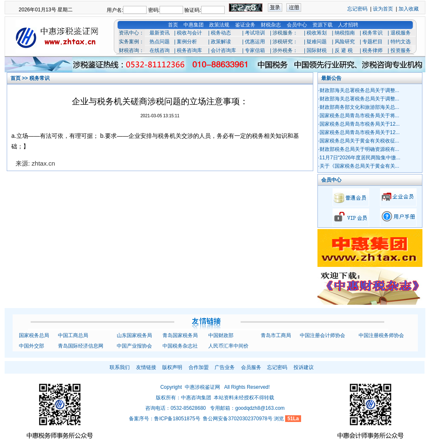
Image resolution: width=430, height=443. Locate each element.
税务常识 (372, 33)
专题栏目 (372, 42)
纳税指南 (345, 33)
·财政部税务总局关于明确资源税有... (358, 149)
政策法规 (219, 25)
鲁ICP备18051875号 (177, 419)
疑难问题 (317, 42)
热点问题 (159, 42)
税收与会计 (189, 33)
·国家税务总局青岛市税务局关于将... (358, 116)
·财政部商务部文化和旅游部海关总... (358, 107)
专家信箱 (255, 50)
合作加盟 (199, 367)
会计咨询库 (223, 50)
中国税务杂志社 (180, 346)
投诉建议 (304, 367)
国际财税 (317, 50)
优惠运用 (255, 42)
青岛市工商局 (276, 335)
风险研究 (345, 42)
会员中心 (297, 25)
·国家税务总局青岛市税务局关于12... (359, 124)
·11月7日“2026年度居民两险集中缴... (359, 158)
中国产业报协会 (134, 346)
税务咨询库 (189, 50)
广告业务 (225, 367)
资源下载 (322, 25)
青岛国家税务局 (180, 335)
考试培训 (255, 33)
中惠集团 (194, 25)
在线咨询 (159, 50)
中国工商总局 (73, 335)
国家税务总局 (34, 335)
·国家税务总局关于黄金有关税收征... (358, 141)
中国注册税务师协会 (381, 335)
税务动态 (221, 33)
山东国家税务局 (134, 335)
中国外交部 (31, 346)
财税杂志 (271, 25)
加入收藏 (409, 9)
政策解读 (221, 42)
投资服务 (401, 50)
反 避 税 (344, 50)
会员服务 (251, 367)
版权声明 (172, 367)
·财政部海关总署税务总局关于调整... (358, 90)
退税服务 (401, 33)
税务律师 (372, 50)
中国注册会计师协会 (322, 335)
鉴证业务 (245, 25)
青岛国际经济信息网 (80, 346)
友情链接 (146, 367)
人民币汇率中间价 (228, 346)
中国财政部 (220, 335)
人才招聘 (348, 25)
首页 (173, 25)
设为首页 (383, 9)
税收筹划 (317, 33)
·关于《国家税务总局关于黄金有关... (358, 166)
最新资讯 (159, 33)
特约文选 (401, 42)
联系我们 (120, 367)
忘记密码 (357, 9)
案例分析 (187, 42)
